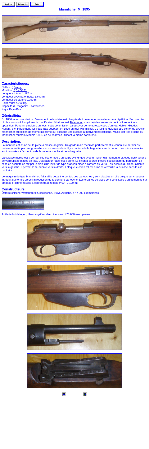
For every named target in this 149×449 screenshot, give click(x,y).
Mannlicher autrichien (15, 131)
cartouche (90, 135)
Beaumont (76, 122)
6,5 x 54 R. (20, 90)
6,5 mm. (17, 87)
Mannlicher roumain (14, 135)
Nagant (6, 128)
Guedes (133, 125)
